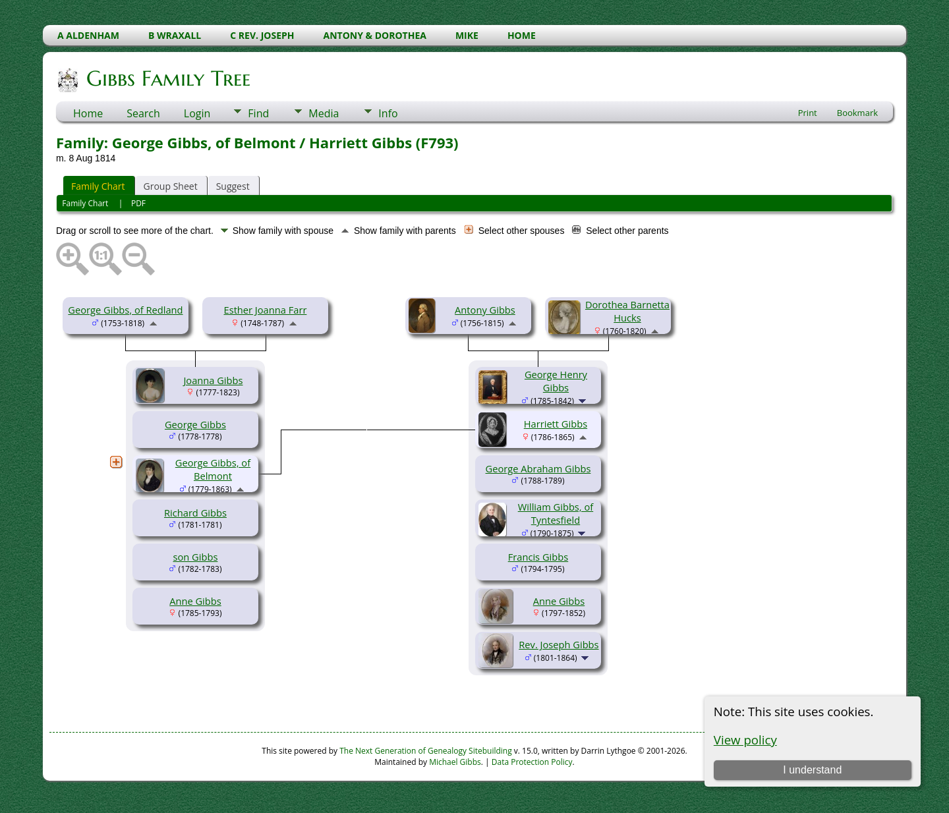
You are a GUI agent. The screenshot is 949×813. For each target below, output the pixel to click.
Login (197, 113)
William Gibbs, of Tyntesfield (555, 513)
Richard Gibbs (195, 512)
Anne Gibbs (195, 600)
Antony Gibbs (485, 309)
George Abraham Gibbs (538, 468)
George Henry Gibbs (556, 381)
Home (88, 113)
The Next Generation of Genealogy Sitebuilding (425, 750)
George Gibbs (195, 424)
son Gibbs (195, 556)
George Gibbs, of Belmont (212, 469)
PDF (138, 203)
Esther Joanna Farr (265, 309)
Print (807, 113)
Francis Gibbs (538, 556)
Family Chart (98, 186)
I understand (812, 769)
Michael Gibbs (455, 762)
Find (258, 113)
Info (387, 113)
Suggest (233, 186)
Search (143, 113)
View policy (745, 739)
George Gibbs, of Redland (125, 309)
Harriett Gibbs (555, 423)
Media (323, 113)
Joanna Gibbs (213, 380)
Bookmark (857, 113)
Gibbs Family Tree (167, 78)
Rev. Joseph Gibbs (558, 644)
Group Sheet (171, 186)
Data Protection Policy (532, 762)
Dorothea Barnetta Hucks (627, 311)
